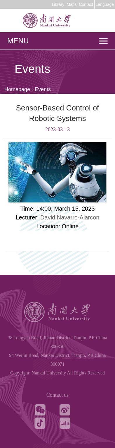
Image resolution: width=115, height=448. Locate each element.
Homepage (17, 89)
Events (43, 89)
